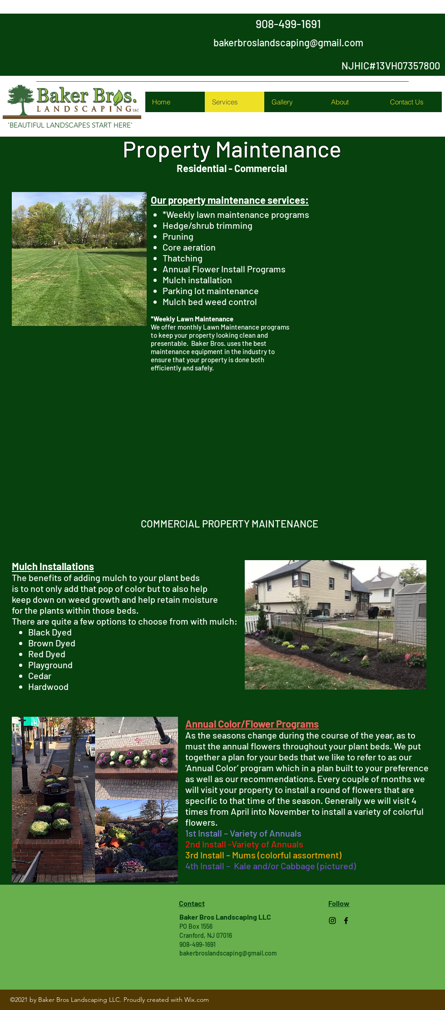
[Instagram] (332, 920)
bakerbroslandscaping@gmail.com (288, 42)
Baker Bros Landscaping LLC (225, 916)
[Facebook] (346, 920)
